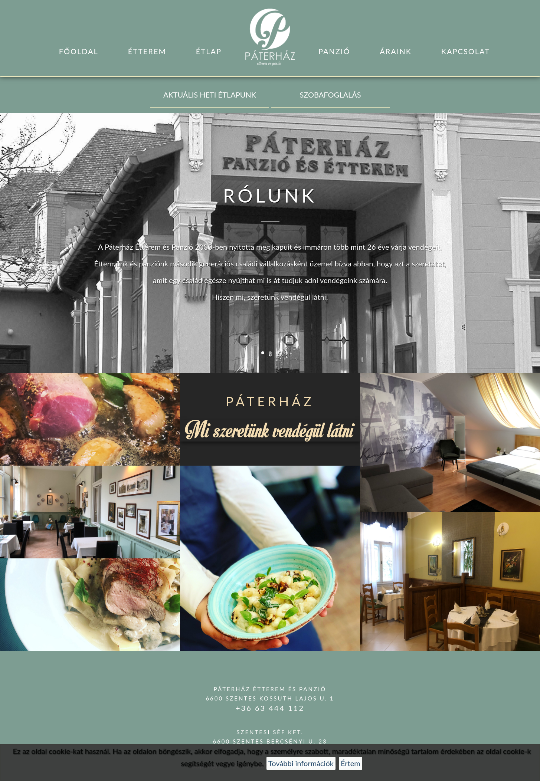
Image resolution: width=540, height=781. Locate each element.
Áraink (396, 51)
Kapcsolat (465, 51)
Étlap (209, 51)
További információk (301, 763)
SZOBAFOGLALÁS (330, 94)
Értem (350, 763)
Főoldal (78, 51)
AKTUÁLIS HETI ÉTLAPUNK (209, 94)
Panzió (334, 51)
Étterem (147, 51)
